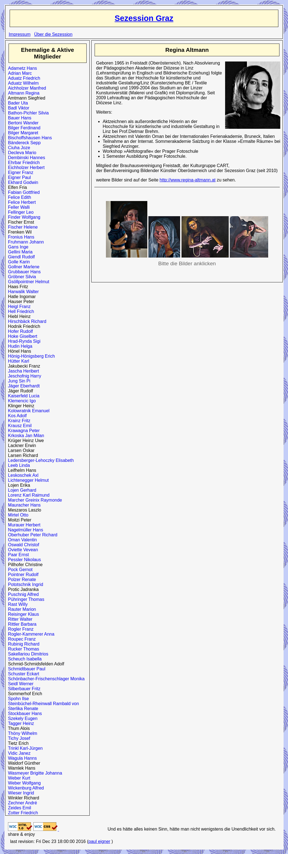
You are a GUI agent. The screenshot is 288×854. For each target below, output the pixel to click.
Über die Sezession (53, 34)
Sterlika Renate (22, 708)
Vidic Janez (18, 753)
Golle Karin (18, 261)
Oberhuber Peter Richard (31, 534)
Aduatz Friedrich (23, 78)
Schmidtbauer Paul (25, 668)
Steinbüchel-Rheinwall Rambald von (42, 703)
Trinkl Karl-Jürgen (24, 748)
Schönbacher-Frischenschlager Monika (45, 678)
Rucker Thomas (22, 649)
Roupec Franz (21, 639)
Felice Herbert (21, 202)
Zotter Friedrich (22, 812)
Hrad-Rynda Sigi (23, 341)
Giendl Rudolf (20, 257)
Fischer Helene (22, 227)
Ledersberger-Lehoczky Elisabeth (40, 460)
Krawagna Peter (23, 430)
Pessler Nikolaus (23, 559)
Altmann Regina (22, 93)
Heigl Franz (18, 306)
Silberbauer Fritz (23, 688)
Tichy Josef (18, 738)
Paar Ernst (17, 554)
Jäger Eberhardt (23, 386)
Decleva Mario (21, 152)
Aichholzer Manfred (26, 88)
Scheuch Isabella (24, 659)
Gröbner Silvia (21, 276)
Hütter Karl (17, 361)
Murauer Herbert (23, 525)
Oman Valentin (21, 539)
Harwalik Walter (22, 291)
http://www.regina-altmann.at (188, 180)
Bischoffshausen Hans (29, 137)
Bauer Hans (18, 118)
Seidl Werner (19, 683)
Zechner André (21, 803)
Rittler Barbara (21, 624)
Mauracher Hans (23, 505)
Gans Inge (17, 247)
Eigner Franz (19, 172)
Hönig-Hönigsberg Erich (30, 356)
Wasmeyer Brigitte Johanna (34, 773)
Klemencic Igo (21, 400)
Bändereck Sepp (23, 142)
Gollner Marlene (22, 266)
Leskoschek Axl (22, 475)
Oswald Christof (22, 544)
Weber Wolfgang (23, 783)
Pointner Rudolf (22, 574)
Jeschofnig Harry (23, 376)
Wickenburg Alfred (25, 788)
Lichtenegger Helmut (27, 480)
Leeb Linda (18, 465)
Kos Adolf (16, 415)
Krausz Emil (18, 425)
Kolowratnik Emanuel (27, 410)
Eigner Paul (18, 177)
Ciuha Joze (18, 147)
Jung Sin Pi (18, 381)
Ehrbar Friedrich (23, 162)
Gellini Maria (19, 252)
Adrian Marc (19, 73)
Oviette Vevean (22, 549)
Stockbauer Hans (24, 713)
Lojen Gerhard (21, 490)
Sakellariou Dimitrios (27, 654)
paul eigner (99, 841)
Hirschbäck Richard (26, 321)
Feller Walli (18, 207)
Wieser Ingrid (20, 793)
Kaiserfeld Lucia (22, 395)
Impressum (19, 34)
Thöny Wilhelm (21, 733)
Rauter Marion (21, 609)
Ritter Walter (19, 619)
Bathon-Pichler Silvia (27, 113)
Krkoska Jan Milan (25, 435)
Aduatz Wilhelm (22, 83)
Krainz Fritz (18, 420)
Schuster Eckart (22, 673)
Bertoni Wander (22, 123)
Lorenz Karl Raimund (27, 495)
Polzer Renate (21, 579)
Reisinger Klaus (22, 614)
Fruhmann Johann (25, 242)
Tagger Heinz (20, 723)
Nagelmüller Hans (24, 530)
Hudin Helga (19, 346)
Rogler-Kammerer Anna (30, 634)
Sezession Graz (144, 18)
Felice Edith (18, 197)
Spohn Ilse (17, 698)
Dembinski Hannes (25, 157)
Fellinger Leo (19, 212)
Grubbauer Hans (23, 271)
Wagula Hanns (21, 758)
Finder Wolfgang (23, 217)
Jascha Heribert (22, 371)
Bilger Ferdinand (23, 127)
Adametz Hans (21, 68)
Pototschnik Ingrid (24, 584)
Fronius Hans (20, 237)
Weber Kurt (18, 778)
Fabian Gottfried (23, 192)
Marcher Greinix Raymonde (34, 500)
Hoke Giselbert (21, 336)
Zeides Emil (18, 807)
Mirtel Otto (17, 515)
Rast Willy (17, 604)
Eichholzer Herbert (25, 167)
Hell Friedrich (20, 311)
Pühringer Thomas (25, 599)
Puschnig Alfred (22, 594)
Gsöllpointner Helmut (27, 281)
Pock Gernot (19, 569)
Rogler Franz (19, 629)
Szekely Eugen (22, 718)
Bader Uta (17, 103)
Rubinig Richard (22, 644)
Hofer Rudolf (19, 331)
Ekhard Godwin (22, 182)
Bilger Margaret (22, 132)
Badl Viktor (17, 108)
